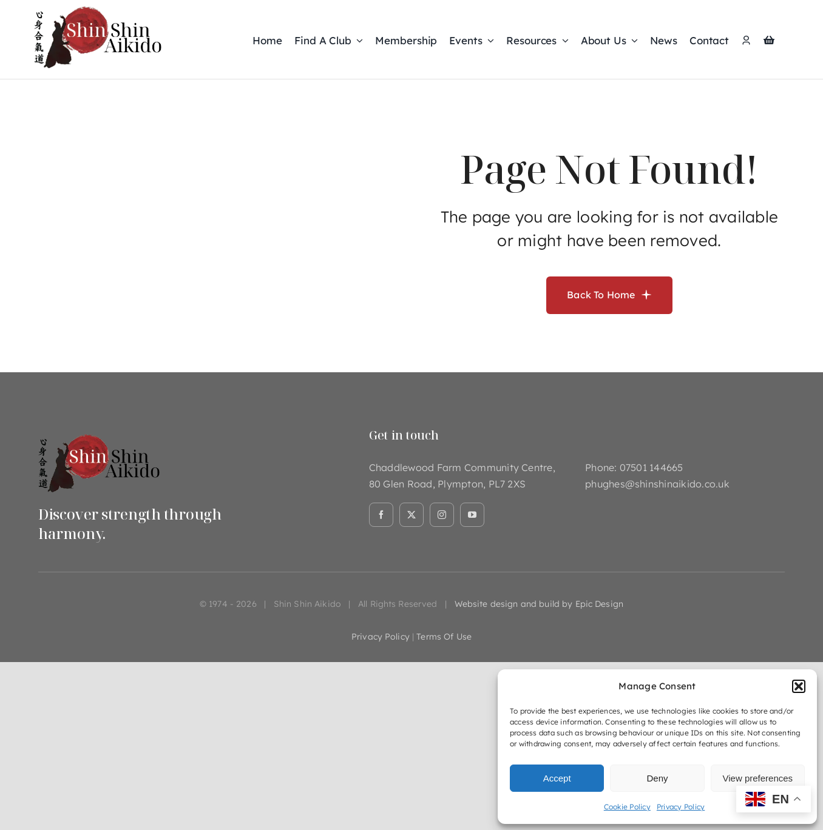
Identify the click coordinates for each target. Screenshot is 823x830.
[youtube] (472, 515)
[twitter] (411, 515)
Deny (657, 778)
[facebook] (381, 515)
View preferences (758, 778)
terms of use (444, 636)
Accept (557, 778)
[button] (799, 686)
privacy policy (380, 636)
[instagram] (442, 515)
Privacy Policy (681, 806)
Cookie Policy (627, 806)
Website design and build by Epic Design (539, 603)
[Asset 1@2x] (99, 433)
